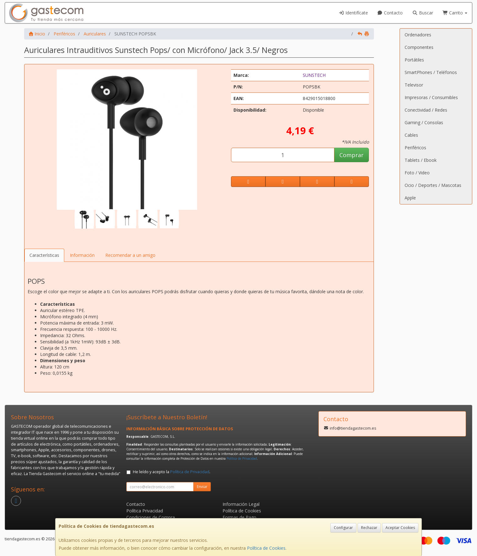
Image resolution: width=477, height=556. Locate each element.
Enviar (202, 486)
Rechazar (369, 527)
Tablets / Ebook (421, 160)
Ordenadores (418, 35)
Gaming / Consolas (424, 122)
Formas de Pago (239, 517)
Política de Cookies (266, 548)
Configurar (343, 527)
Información (82, 255)
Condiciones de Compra (150, 517)
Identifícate (353, 13)
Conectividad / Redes (426, 110)
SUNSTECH (314, 75)
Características (44, 255)
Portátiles (414, 60)
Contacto (390, 13)
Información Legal (241, 504)
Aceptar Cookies (400, 527)
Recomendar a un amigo (130, 255)
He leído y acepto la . (171, 471)
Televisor (414, 85)
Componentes (419, 47)
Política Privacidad (144, 511)
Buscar (422, 13)
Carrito (455, 13)
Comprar (351, 155)
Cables (411, 135)
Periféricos (415, 148)
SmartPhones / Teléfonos (431, 72)
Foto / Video (417, 173)
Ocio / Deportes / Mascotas (433, 185)
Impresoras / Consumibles (431, 97)
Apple (410, 198)
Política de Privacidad (242, 458)
